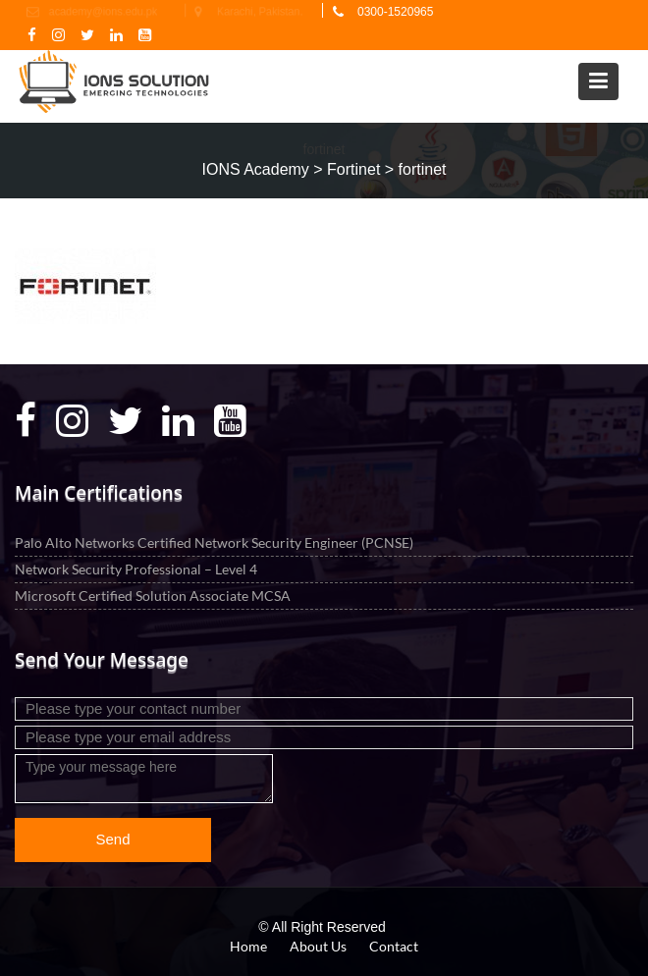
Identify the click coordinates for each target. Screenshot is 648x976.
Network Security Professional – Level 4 (136, 568)
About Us (318, 946)
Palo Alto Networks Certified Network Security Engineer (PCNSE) (214, 541)
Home (248, 946)
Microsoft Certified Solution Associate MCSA (153, 594)
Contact (393, 946)
